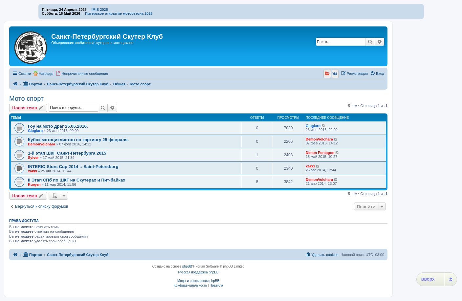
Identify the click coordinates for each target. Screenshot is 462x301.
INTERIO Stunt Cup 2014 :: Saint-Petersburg (73, 166)
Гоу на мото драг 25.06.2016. (58, 126)
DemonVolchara (41, 144)
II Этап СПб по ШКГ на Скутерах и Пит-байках (76, 180)
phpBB (187, 266)
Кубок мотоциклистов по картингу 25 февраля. (78, 139)
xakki (32, 171)
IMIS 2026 (99, 9)
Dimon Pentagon (320, 153)
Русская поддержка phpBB (198, 272)
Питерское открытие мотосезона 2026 (119, 13)
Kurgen (34, 184)
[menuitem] (81, 73)
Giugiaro (35, 131)
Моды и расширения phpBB (198, 281)
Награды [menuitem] (46, 73)
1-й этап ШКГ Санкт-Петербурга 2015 (67, 153)
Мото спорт (26, 98)
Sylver (33, 158)
